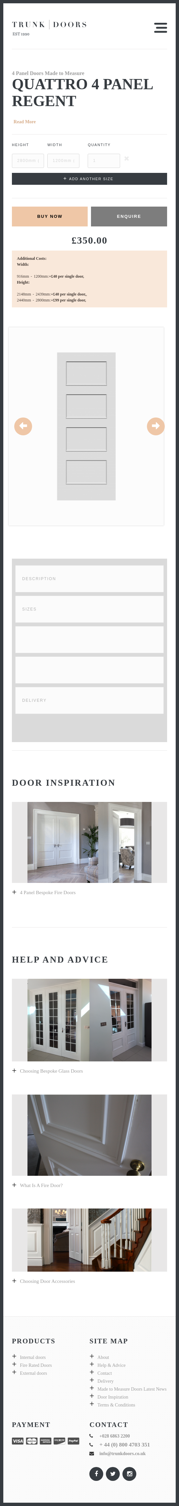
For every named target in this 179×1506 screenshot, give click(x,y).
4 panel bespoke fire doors (47, 892)
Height (20, 145)
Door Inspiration (113, 1397)
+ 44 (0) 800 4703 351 (124, 1445)
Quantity (99, 145)
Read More (25, 121)
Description (39, 578)
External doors (33, 1373)
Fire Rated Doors (36, 1365)
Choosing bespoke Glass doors (51, 1071)
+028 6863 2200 (114, 1436)
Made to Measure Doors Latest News (132, 1389)
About (103, 1357)
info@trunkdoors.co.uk (122, 1453)
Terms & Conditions (116, 1405)
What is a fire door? (41, 1185)
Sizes (29, 609)
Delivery (34, 700)
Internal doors (33, 1357)
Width (54, 145)
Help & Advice (112, 1365)
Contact (105, 1373)
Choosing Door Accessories (47, 1281)
